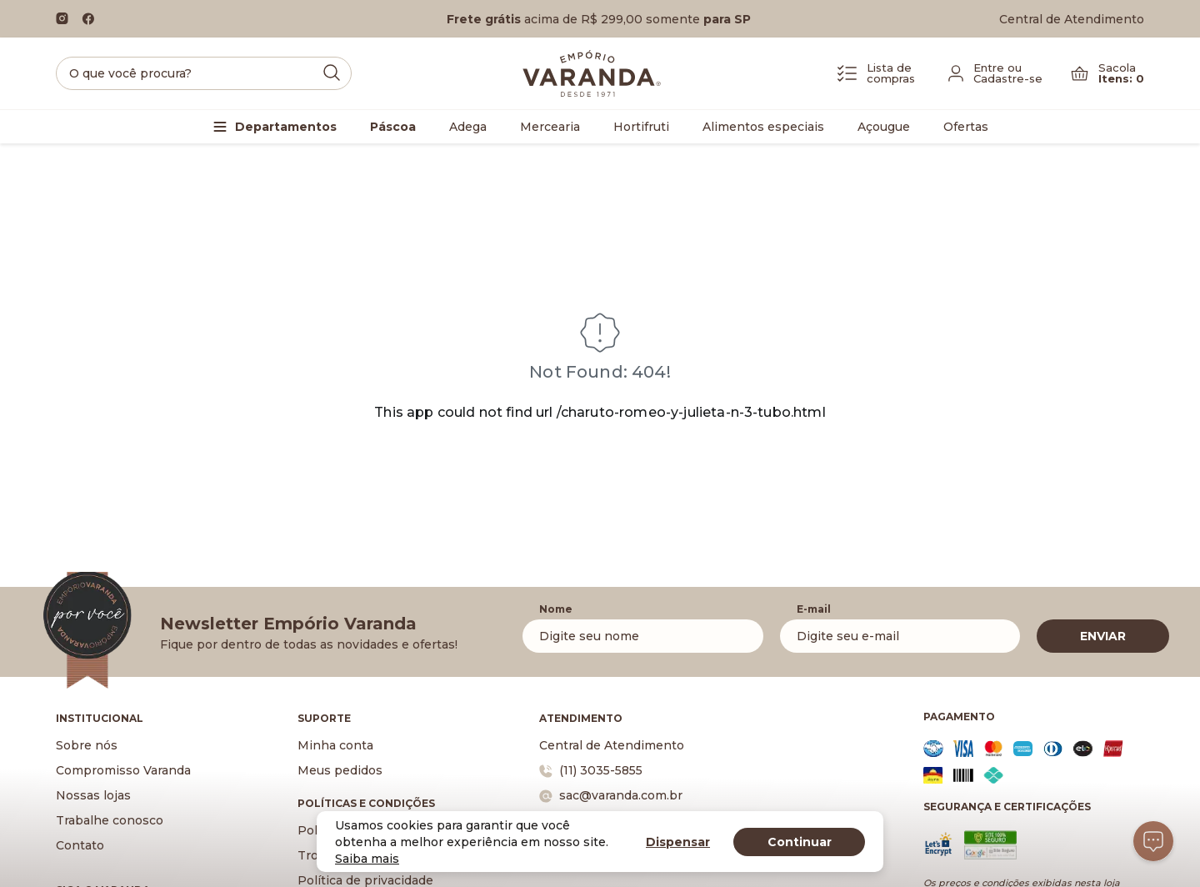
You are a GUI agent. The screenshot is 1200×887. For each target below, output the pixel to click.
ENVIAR (1103, 636)
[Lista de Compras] (876, 73)
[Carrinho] (1107, 73)
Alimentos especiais (763, 126)
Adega (468, 126)
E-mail (814, 609)
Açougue (884, 126)
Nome (555, 609)
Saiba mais (367, 858)
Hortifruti (641, 126)
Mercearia (550, 126)
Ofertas (965, 126)
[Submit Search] (332, 73)
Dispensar (678, 841)
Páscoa (393, 126)
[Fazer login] (995, 73)
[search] (204, 73)
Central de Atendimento (1071, 19)
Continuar (800, 841)
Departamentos (286, 126)
